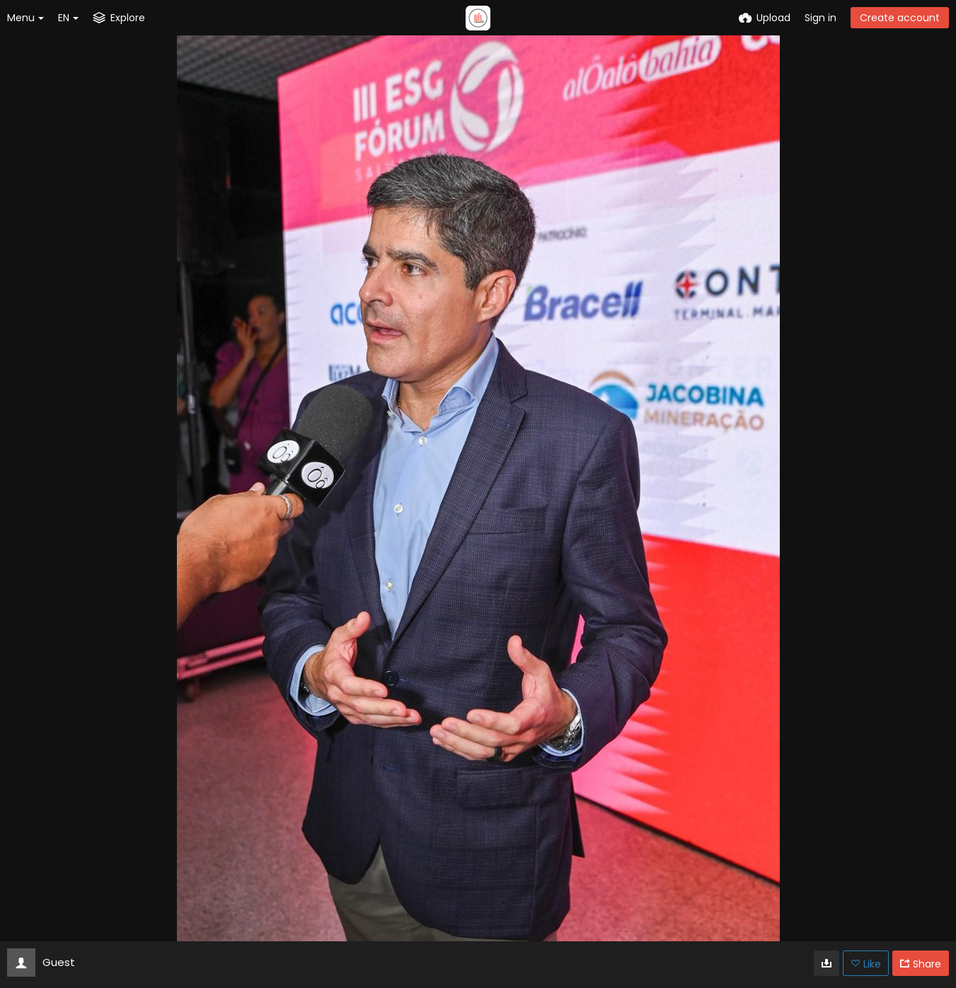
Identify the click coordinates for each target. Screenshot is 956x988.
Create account (900, 18)
